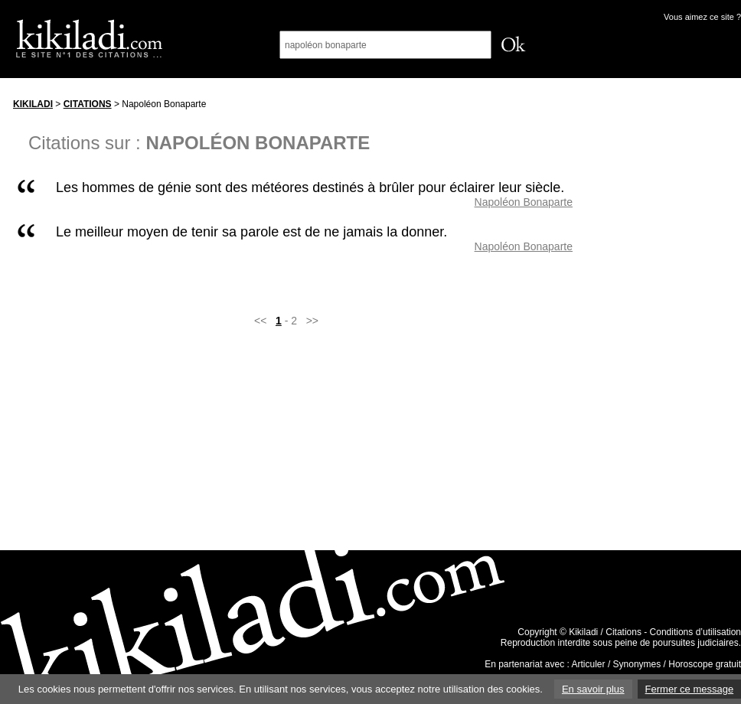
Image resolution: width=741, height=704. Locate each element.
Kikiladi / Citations (605, 632)
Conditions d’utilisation (695, 632)
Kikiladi (33, 104)
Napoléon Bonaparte (524, 202)
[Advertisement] (671, 320)
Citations (88, 104)
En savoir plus (593, 689)
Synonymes (637, 664)
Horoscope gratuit (704, 664)
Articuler (589, 664)
